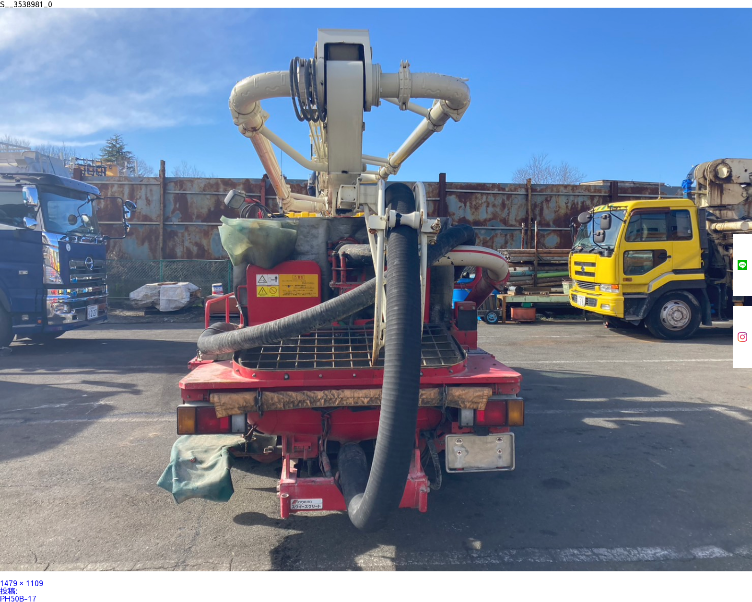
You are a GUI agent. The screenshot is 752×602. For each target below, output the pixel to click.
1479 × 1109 (21, 583)
